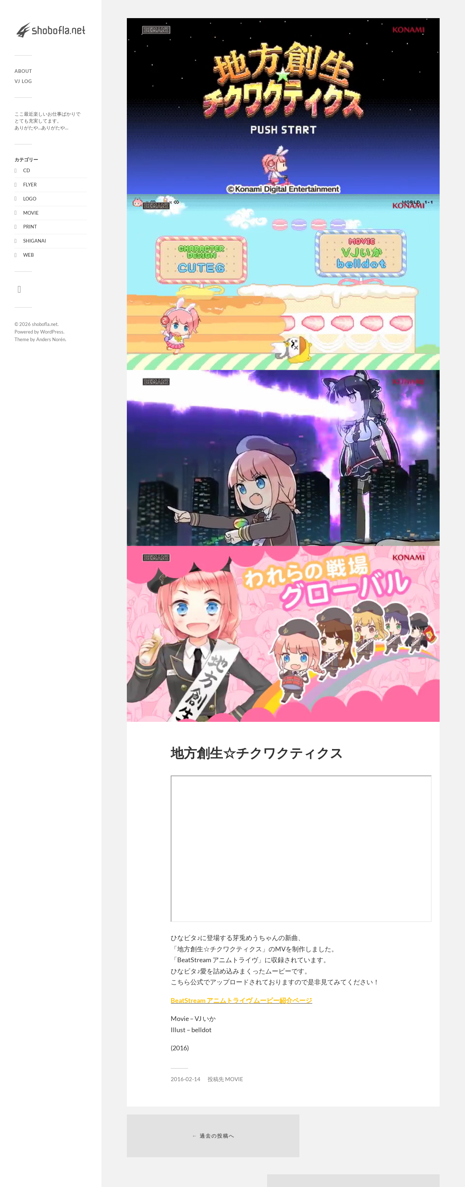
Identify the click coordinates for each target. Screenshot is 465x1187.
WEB (28, 255)
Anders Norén (50, 339)
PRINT (30, 226)
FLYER (30, 184)
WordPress (51, 332)
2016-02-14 (185, 1079)
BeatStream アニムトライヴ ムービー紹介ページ (241, 1000)
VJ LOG (23, 81)
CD (26, 170)
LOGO (29, 199)
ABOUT (23, 71)
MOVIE (31, 213)
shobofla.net (45, 324)
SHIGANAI (34, 241)
